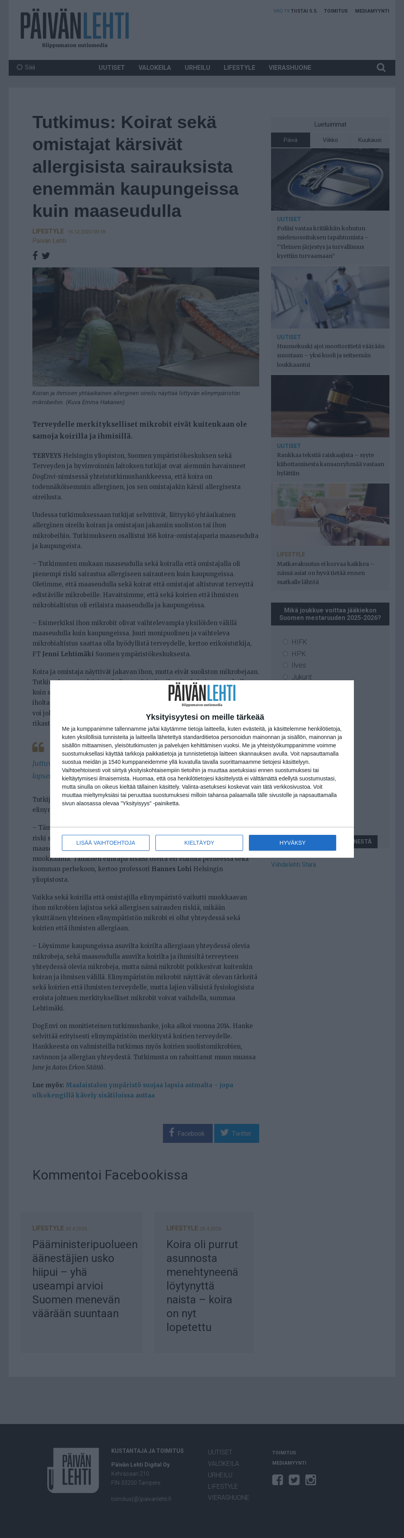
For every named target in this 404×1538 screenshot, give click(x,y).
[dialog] (202, 769)
